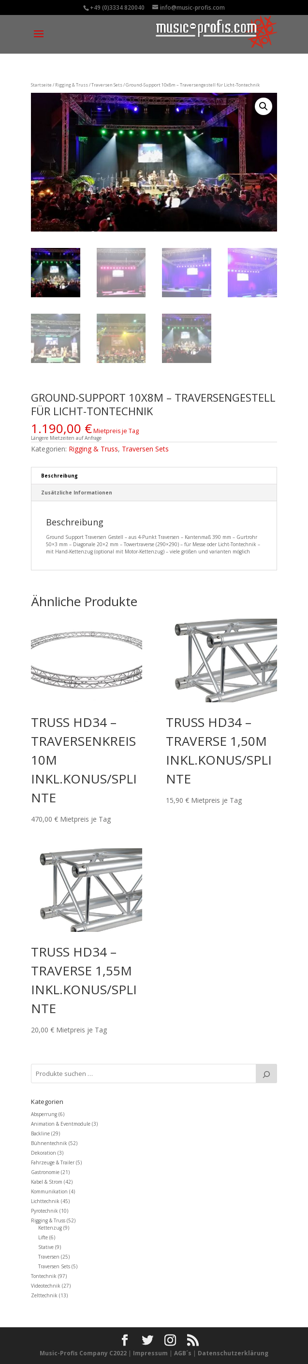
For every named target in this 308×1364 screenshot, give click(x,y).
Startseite (41, 85)
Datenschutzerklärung (233, 1353)
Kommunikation (49, 1191)
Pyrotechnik (44, 1210)
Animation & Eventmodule (60, 1123)
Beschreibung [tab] (59, 475)
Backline (40, 1133)
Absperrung (44, 1114)
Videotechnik (45, 1285)
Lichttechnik (45, 1201)
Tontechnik (44, 1276)
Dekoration (43, 1152)
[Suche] (266, 1073)
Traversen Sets (106, 85)
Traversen (48, 1256)
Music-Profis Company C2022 (84, 1353)
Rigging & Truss (71, 85)
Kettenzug (50, 1227)
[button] (263, 106)
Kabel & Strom (46, 1181)
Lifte (43, 1237)
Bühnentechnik (49, 1143)
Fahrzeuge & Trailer (52, 1162)
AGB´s (182, 1353)
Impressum (150, 1353)
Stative (46, 1247)
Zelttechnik (44, 1295)
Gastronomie (45, 1172)
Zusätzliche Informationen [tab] (76, 492)
